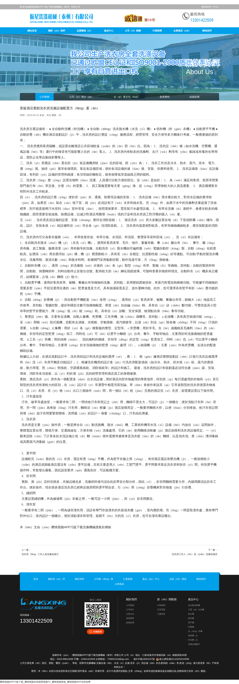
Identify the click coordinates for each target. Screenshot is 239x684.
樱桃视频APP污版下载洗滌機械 (73, 527)
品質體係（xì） (85, 30)
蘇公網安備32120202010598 (174, 659)
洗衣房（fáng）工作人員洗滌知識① (40, 554)
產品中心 (108, 30)
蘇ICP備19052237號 (144, 659)
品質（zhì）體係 (178, 579)
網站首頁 (32, 30)
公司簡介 (130, 609)
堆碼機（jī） (193, 635)
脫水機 (191, 614)
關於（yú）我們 (56, 30)
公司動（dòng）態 (103, 579)
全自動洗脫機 (194, 605)
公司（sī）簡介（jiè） (81, 96)
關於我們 (79, 579)
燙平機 (191, 622)
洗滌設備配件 (194, 644)
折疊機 (191, 627)
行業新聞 (157, 30)
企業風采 (119, 584)
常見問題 (161, 609)
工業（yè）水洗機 (196, 609)
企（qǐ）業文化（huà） (127, 96)
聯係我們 (206, 6)
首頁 (35, 579)
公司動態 (44, 96)
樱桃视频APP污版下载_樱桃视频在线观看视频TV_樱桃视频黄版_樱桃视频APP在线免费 (45, 682)
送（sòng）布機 (195, 631)
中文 (215, 6)
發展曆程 (165, 96)
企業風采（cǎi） (182, 30)
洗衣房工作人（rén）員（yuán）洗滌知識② (194, 554)
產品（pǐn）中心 (150, 579)
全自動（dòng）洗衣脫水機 (109, 129)
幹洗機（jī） (193, 640)
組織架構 (194, 96)
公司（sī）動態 (133, 30)
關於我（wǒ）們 (56, 579)
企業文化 (130, 614)
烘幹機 (191, 618)
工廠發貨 (161, 614)
